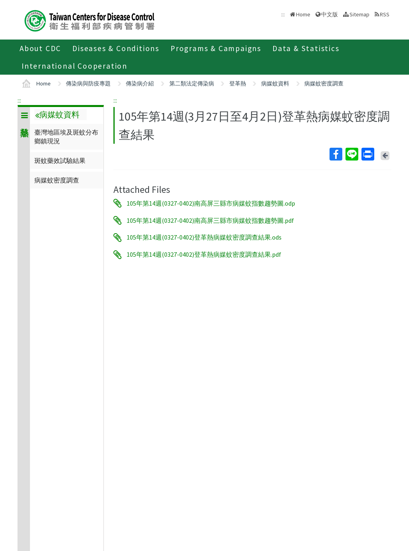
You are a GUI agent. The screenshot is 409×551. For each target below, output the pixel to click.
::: (19, 100)
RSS (384, 14)
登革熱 (237, 83)
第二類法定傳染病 (191, 83)
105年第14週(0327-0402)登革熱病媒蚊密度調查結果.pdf (204, 255)
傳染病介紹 (140, 83)
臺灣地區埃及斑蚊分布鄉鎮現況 (66, 136)
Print (367, 154)
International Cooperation (74, 66)
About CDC (40, 48)
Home (303, 14)
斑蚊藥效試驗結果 (59, 161)
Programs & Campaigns (216, 48)
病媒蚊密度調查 (323, 83)
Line (351, 154)
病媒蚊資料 (275, 83)
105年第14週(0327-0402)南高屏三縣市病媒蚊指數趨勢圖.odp (211, 203)
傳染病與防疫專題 (88, 83)
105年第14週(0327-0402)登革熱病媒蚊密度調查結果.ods (204, 238)
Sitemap (359, 14)
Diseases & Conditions (115, 48)
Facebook (335, 154)
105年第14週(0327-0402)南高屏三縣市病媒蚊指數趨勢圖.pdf (210, 220)
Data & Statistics (306, 48)
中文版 (329, 14)
